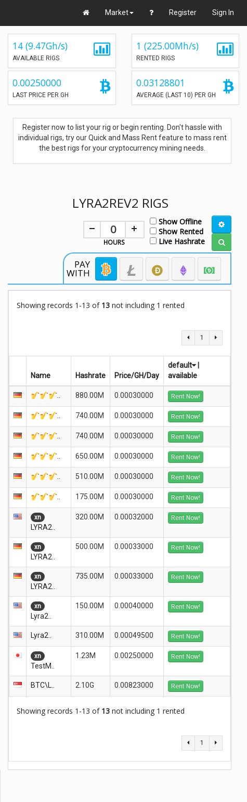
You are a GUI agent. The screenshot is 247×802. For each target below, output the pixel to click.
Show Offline (176, 221)
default (182, 365)
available (182, 375)
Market (119, 12)
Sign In (223, 12)
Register (183, 12)
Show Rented (176, 230)
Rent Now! (185, 396)
